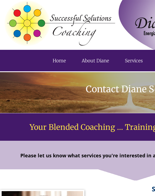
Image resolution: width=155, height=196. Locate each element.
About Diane (95, 61)
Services (134, 61)
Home (59, 61)
